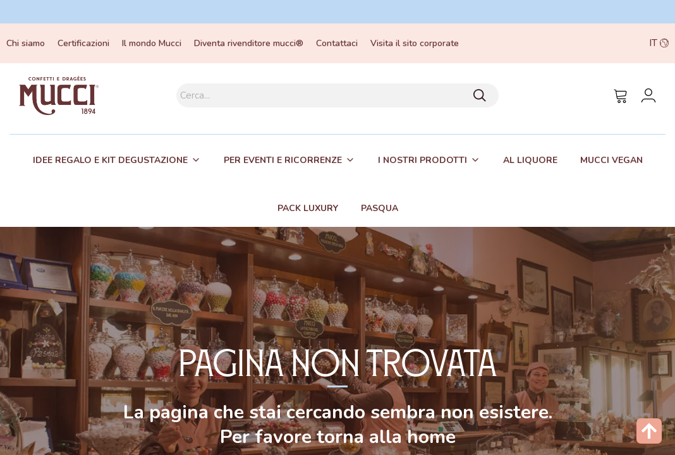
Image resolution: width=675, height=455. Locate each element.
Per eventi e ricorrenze (283, 160)
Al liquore (530, 160)
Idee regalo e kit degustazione (110, 160)
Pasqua (379, 208)
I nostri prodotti (422, 160)
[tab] (117, 160)
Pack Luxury (307, 208)
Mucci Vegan (611, 160)
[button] (603, 43)
